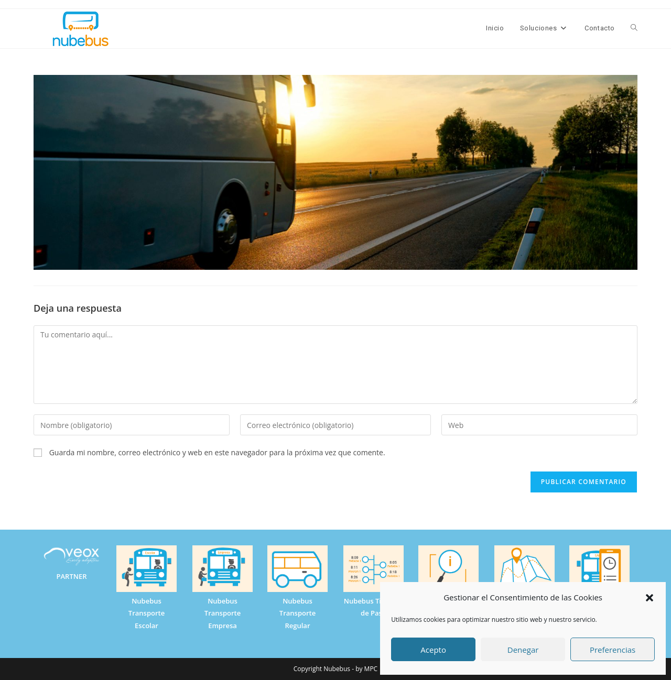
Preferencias (612, 649)
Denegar (523, 649)
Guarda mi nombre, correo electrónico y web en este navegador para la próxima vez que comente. (217, 452)
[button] (649, 598)
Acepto (433, 649)
